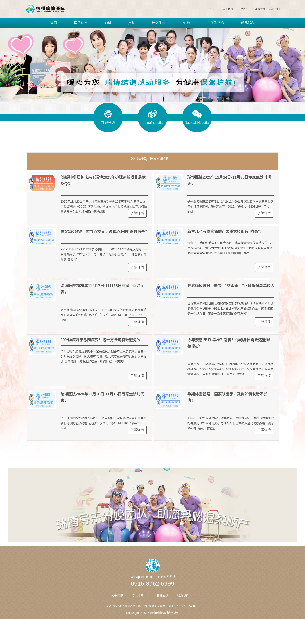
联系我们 (274, 8)
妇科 (107, 23)
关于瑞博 (228, 8)
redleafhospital (152, 122)
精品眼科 (248, 23)
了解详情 (137, 213)
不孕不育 (217, 23)
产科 (131, 23)
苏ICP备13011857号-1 (183, 606)
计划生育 (158, 23)
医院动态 (80, 23)
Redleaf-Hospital (196, 122)
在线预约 (108, 122)
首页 (211, 8)
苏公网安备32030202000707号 (127, 606)
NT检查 (188, 23)
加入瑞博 (137, 595)
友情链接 (260, 8)
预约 (244, 8)
